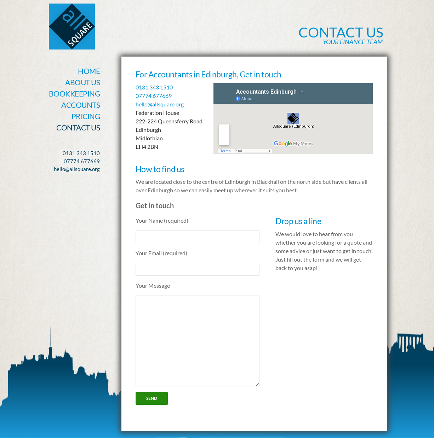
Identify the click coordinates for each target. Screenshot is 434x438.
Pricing (86, 116)
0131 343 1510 (154, 87)
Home (89, 70)
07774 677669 (154, 95)
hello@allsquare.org (160, 104)
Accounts (80, 104)
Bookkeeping (74, 93)
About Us (82, 82)
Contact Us (78, 127)
